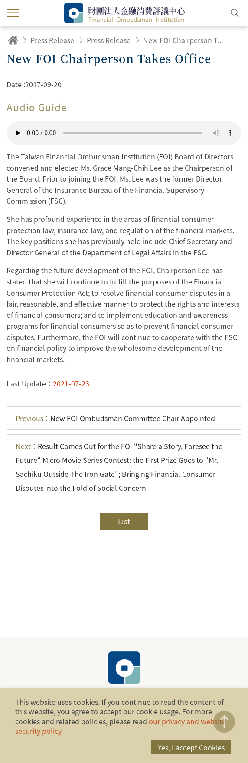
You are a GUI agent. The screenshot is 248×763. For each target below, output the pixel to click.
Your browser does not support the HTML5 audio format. (124, 133)
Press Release (52, 40)
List (124, 521)
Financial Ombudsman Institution (124, 667)
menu (13, 13)
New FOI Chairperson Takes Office (184, 40)
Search (235, 13)
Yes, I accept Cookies (191, 747)
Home (13, 40)
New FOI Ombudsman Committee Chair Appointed (115, 418)
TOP (224, 722)
